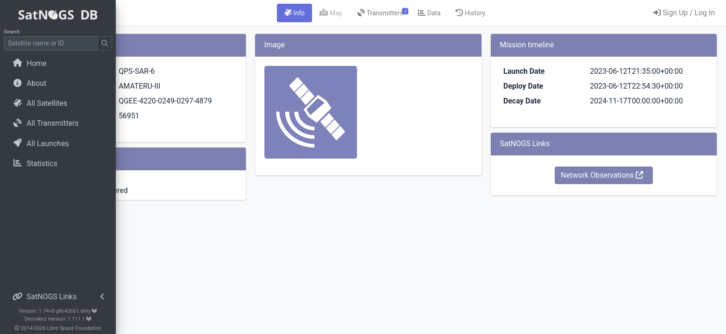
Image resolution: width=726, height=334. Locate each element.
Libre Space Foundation (74, 328)
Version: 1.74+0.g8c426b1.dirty (58, 311)
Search (12, 32)
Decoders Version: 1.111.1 (58, 319)
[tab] (349, 13)
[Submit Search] (104, 43)
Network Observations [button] (620, 175)
